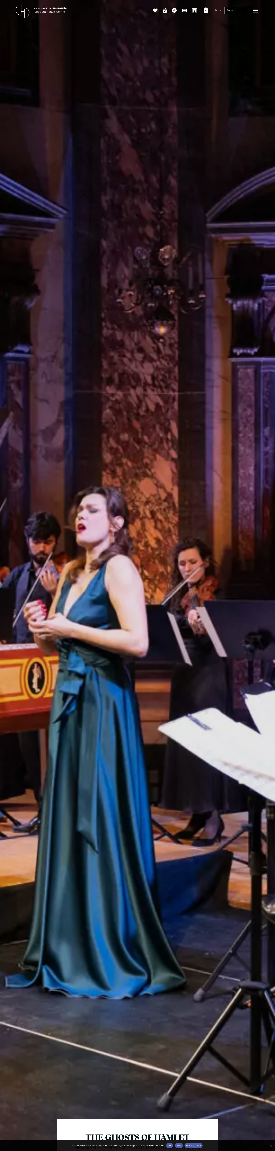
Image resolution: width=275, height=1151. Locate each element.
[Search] (246, 10)
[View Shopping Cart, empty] (206, 10)
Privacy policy (193, 1145)
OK (169, 1145)
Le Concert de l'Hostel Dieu (50, 8)
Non (179, 1145)
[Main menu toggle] (255, 11)
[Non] (270, 1145)
